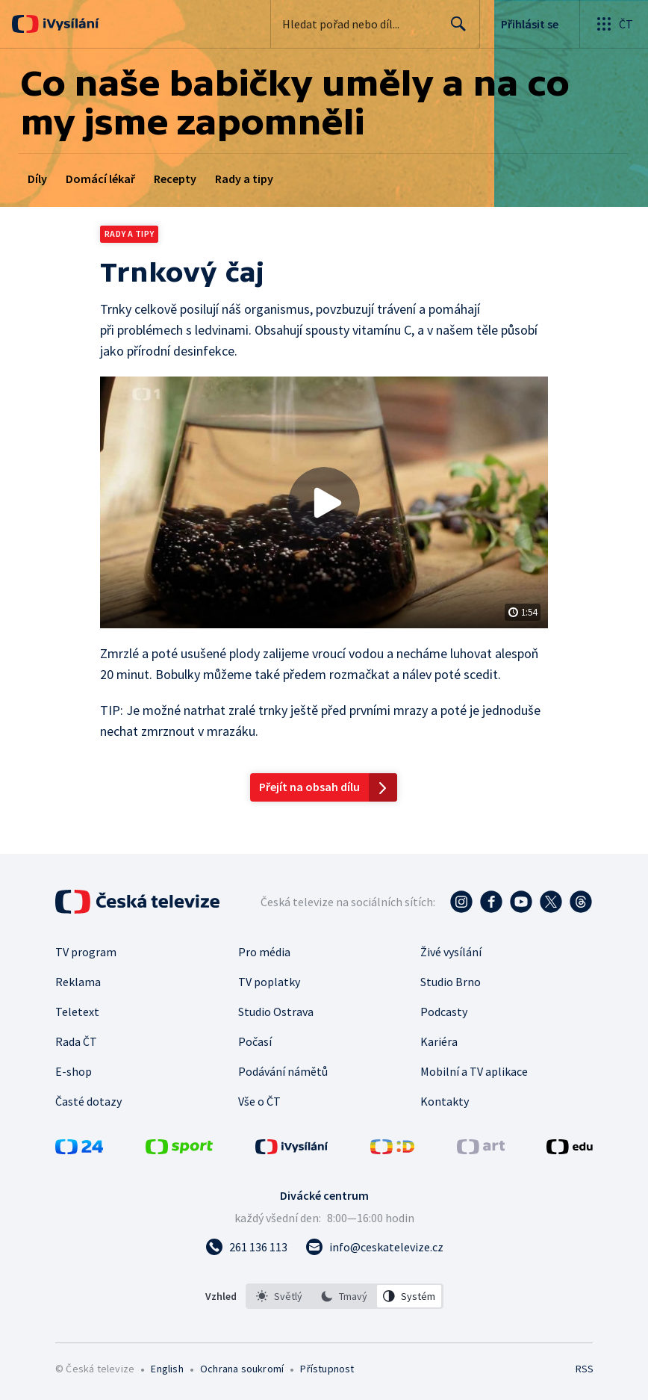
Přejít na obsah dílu (309, 786)
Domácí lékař (100, 178)
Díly (37, 178)
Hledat (454, 30)
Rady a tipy (244, 178)
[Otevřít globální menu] (613, 24)
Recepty (175, 178)
